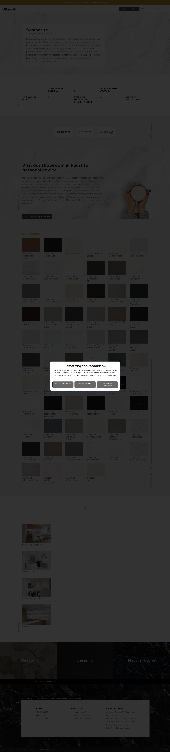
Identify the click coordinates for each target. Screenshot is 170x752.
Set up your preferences (107, 384)
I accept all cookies (62, 383)
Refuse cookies (85, 383)
